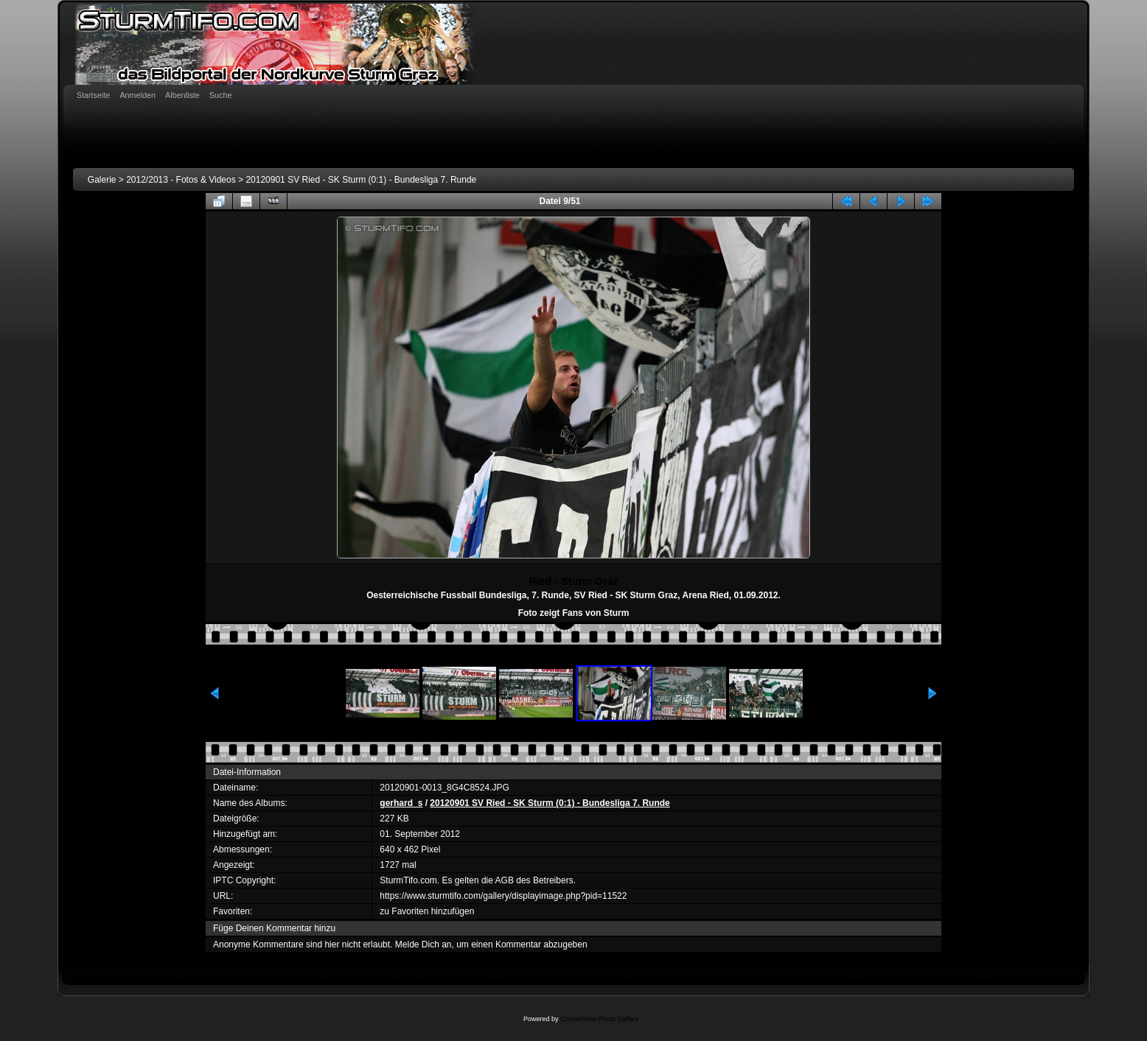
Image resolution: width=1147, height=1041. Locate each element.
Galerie (102, 180)
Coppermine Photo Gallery (599, 1019)
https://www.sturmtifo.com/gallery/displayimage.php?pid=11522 (503, 896)
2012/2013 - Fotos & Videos (181, 180)
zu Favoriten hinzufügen (427, 911)
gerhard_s (401, 803)
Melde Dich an (423, 944)
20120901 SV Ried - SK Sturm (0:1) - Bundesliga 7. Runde (360, 180)
